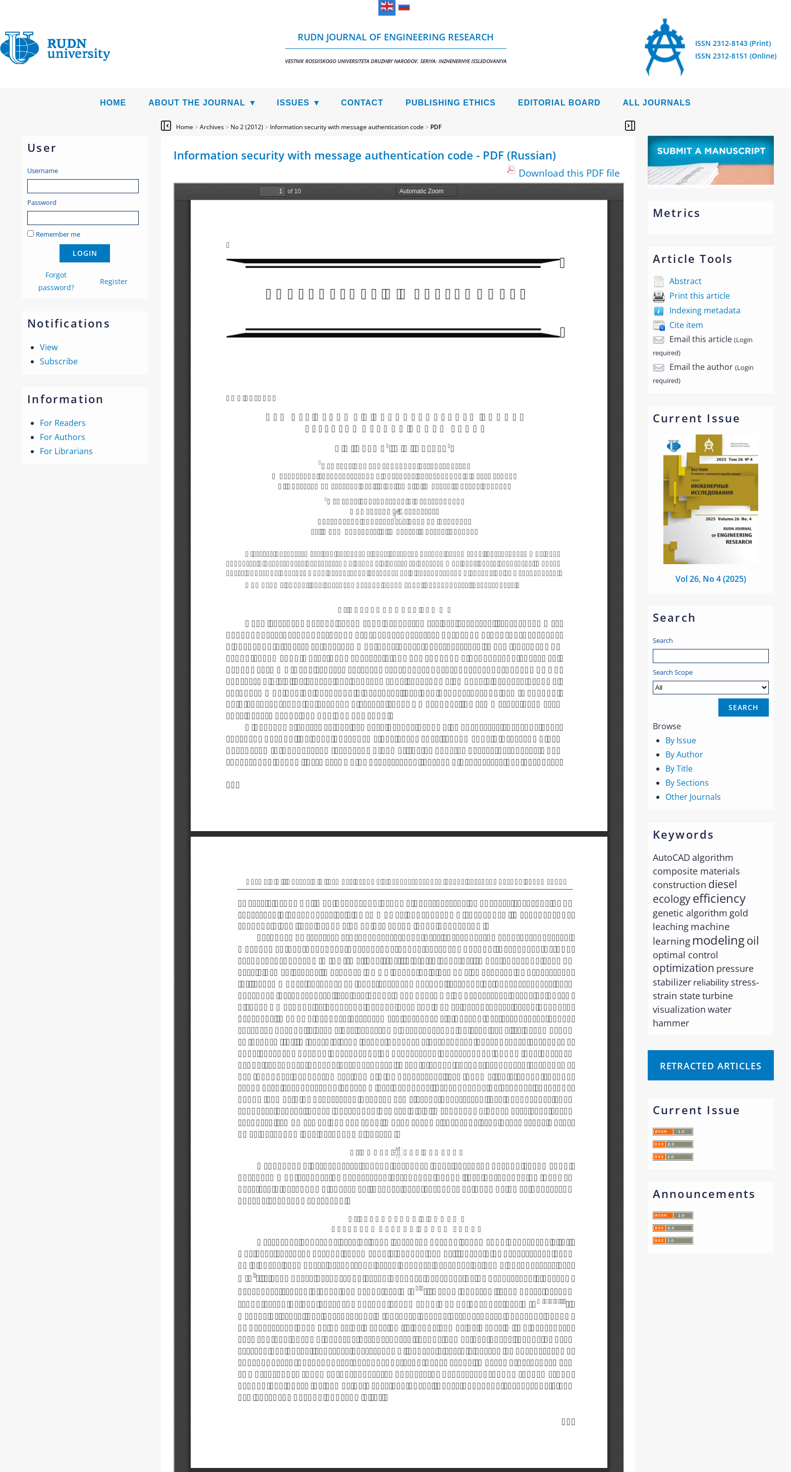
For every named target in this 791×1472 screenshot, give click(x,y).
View (49, 347)
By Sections (687, 782)
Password (41, 202)
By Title (679, 768)
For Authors (62, 437)
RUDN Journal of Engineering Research (395, 48)
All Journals (657, 102)
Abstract (685, 281)
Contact (362, 102)
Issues (293, 102)
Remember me (58, 234)
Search (663, 640)
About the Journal (196, 102)
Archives (212, 127)
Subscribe (59, 361)
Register (114, 281)
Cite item (686, 325)
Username (42, 170)
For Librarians (66, 451)
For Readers (63, 422)
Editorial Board (559, 102)
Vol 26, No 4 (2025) (710, 578)
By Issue (680, 740)
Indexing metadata (705, 310)
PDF (435, 127)
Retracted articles (711, 1066)
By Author (684, 754)
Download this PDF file (569, 173)
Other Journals (693, 796)
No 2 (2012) (247, 127)
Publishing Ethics (451, 102)
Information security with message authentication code (347, 127)
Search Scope (711, 681)
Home (113, 102)
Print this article (699, 295)
